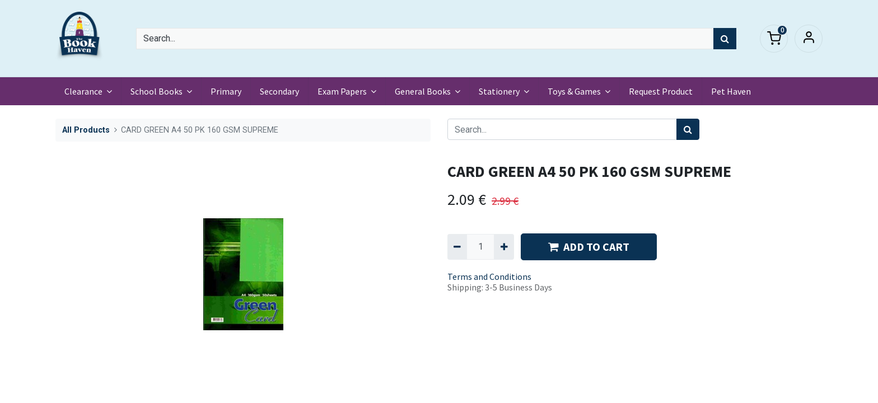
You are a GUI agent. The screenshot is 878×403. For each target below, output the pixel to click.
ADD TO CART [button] (588, 247)
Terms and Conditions (489, 276)
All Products (86, 130)
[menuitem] (226, 91)
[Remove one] (457, 247)
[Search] (724, 38)
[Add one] (503, 247)
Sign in (809, 39)
